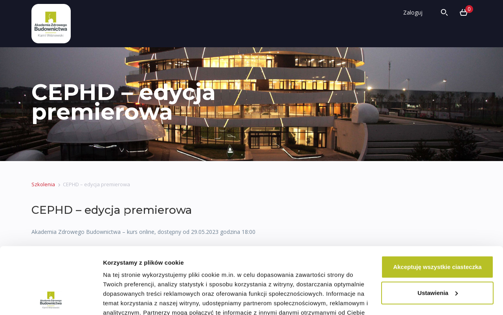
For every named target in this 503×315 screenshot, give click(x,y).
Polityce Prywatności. (336, 278)
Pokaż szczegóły (126, 299)
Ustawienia (438, 230)
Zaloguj (412, 12)
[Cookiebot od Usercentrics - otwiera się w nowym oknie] (51, 300)
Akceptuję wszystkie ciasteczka (437, 204)
